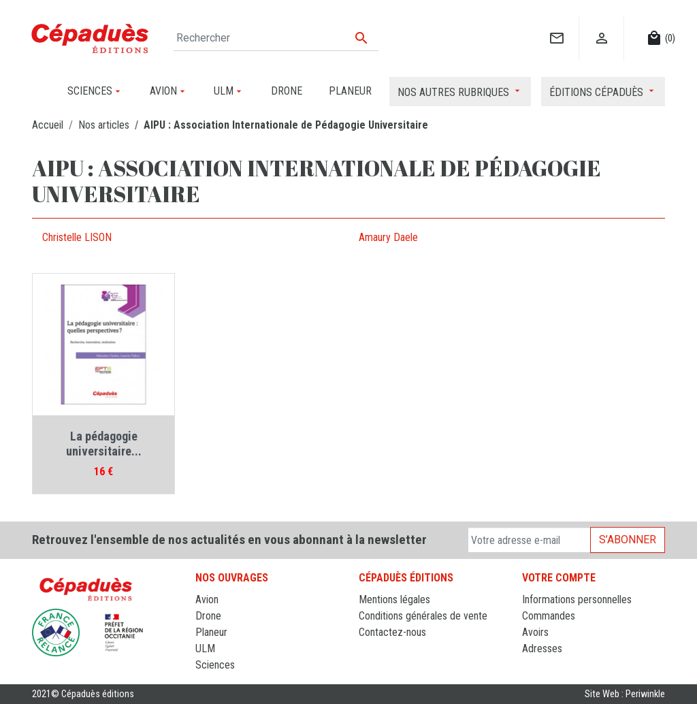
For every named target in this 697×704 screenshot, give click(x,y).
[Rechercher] (276, 38)
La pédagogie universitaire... (104, 443)
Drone (208, 615)
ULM (205, 648)
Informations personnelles (577, 599)
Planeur (211, 632)
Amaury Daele (388, 237)
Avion (206, 599)
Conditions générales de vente (423, 615)
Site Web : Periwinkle (625, 694)
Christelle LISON (77, 237)
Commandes (548, 615)
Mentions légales (394, 599)
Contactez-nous (392, 632)
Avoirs (535, 632)
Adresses (542, 648)
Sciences (215, 664)
